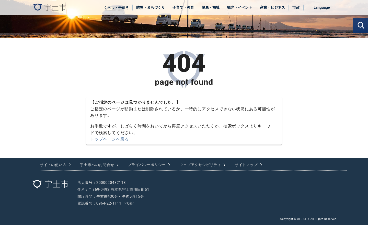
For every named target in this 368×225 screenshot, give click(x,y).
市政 (296, 7)
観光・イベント (239, 7)
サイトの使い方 (53, 165)
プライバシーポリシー (147, 165)
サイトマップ (246, 165)
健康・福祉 (211, 7)
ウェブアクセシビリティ (200, 165)
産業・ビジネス (272, 7)
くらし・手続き (116, 7)
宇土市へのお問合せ (97, 165)
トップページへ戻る (109, 139)
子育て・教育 (183, 7)
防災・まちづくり (150, 7)
